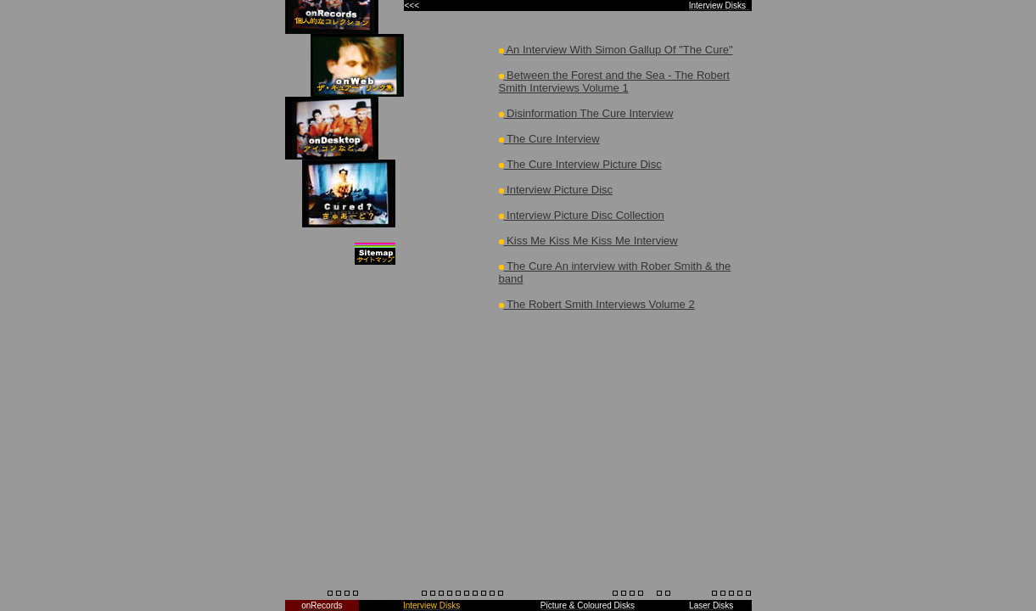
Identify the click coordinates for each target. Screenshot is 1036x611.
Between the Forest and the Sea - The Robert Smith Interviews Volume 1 (614, 81)
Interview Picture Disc (556, 189)
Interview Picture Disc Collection (581, 215)
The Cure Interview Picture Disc (580, 164)
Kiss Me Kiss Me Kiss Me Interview (588, 240)
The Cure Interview (549, 138)
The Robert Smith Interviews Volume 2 (597, 304)
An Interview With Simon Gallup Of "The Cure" (616, 49)
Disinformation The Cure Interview (586, 113)
